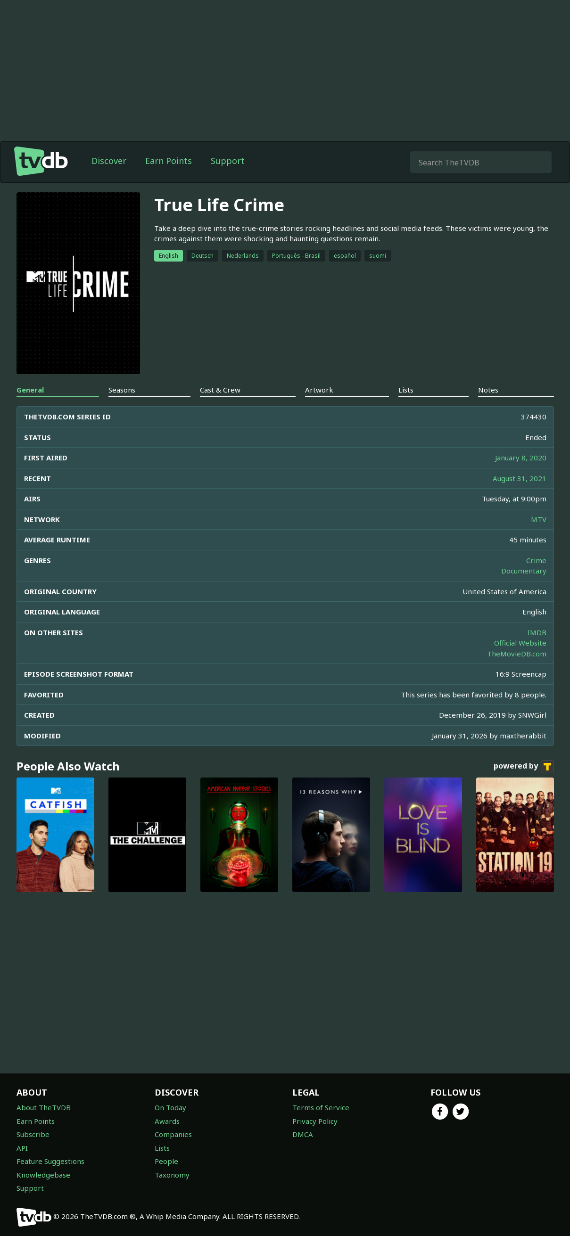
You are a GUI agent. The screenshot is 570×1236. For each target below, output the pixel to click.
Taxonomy (172, 1174)
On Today (170, 1107)
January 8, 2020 (520, 457)
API (22, 1148)
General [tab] (30, 389)
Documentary (523, 570)
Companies (173, 1134)
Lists (162, 1148)
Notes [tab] (488, 389)
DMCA (302, 1134)
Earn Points (168, 160)
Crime (536, 560)
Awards (167, 1121)
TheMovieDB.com (516, 653)
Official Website (520, 642)
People (166, 1161)
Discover (108, 160)
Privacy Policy (315, 1121)
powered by (524, 766)
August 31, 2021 (519, 478)
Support (228, 160)
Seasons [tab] (121, 389)
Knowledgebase (43, 1174)
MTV (538, 519)
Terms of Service (320, 1107)
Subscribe (33, 1134)
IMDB (537, 632)
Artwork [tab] (319, 389)
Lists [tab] (405, 389)
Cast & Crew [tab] (220, 389)
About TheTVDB (44, 1107)
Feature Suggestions (50, 1161)
